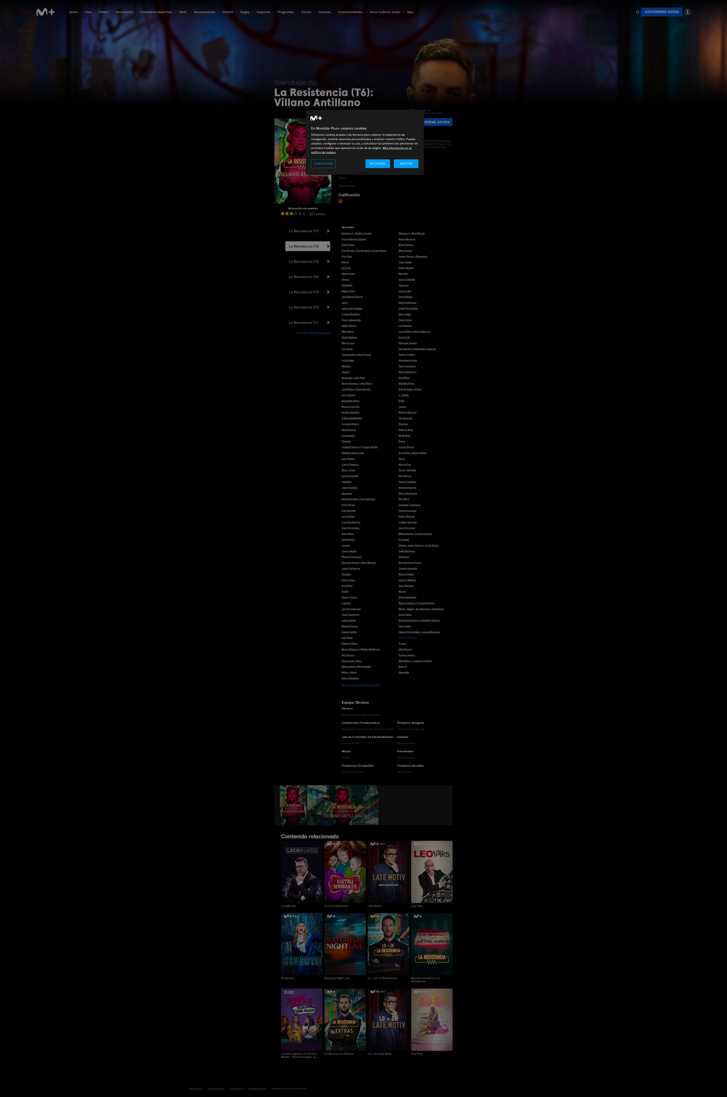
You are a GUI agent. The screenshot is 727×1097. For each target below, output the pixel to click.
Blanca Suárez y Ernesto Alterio (417, 603)
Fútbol (104, 12)
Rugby (244, 12)
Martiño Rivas (406, 383)
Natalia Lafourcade (353, 452)
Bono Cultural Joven (385, 12)
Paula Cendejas (407, 481)
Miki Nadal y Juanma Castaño (415, 660)
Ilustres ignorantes (336, 906)
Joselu (402, 406)
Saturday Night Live (337, 978)
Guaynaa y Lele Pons (353, 377)
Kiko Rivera (405, 475)
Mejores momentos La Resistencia (425, 980)
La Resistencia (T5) (304, 261)
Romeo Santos (407, 655)
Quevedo (347, 493)
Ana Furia (404, 337)
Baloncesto (124, 12)
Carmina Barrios (351, 522)
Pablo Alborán (407, 516)
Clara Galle (405, 262)
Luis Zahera (348, 458)
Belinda (346, 366)
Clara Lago (405, 291)
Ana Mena (404, 377)
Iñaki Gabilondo (407, 597)
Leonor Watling (407, 580)
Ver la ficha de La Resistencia (313, 332)
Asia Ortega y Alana (410, 389)
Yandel (345, 372)
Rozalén (346, 574)
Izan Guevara (406, 585)
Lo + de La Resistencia (382, 978)
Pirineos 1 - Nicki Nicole (412, 233)
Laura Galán (349, 620)
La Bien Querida (408, 522)
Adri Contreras (407, 366)
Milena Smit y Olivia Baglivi (356, 666)
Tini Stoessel (405, 418)
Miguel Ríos (348, 291)
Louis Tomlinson (351, 614)
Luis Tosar (347, 348)
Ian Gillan (347, 585)
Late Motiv (374, 906)
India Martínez (407, 551)
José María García (352, 296)
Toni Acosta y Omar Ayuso (356, 354)
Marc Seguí (405, 314)
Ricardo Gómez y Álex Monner (359, 562)
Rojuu (402, 441)
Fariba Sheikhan (351, 314)
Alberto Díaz (406, 429)
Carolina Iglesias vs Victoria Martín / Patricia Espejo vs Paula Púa (299, 1055)
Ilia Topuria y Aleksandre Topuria (417, 348)
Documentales (204, 12)
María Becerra (407, 239)
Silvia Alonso (349, 429)
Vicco (402, 458)
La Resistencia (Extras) (339, 1053)
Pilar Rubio (405, 626)
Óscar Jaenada (407, 470)
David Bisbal (405, 296)
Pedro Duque (406, 267)
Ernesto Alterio (350, 423)
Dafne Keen (348, 580)
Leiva (345, 302)
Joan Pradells (349, 487)
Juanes (346, 545)
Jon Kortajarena (351, 608)
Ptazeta (346, 441)
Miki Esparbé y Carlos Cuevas (415, 533)
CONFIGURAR (323, 163)
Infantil (228, 12)
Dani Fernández (351, 527)
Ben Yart (403, 273)
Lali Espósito (349, 510)
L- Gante (404, 395)
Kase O (403, 666)
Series (73, 12)
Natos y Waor (349, 672)
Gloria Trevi (348, 273)
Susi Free (417, 1053)
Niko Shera (348, 331)
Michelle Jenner (408, 343)
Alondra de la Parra (410, 562)
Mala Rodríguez (407, 302)
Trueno (403, 643)
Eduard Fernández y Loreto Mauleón (419, 632)
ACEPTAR (406, 163)
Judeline (347, 481)
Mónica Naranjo (408, 412)
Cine (88, 12)
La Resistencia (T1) (303, 322)
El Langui (404, 539)
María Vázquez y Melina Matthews (361, 649)
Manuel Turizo (350, 626)
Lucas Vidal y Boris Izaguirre (414, 331)
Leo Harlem (348, 516)
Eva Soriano (348, 435)
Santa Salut (405, 614)
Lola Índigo (348, 360)
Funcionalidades (350, 12)
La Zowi (346, 267)
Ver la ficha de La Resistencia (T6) (361, 684)
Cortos (306, 12)
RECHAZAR (377, 163)
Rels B (345, 262)
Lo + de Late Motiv (380, 1053)
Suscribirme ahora (662, 12)
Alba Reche (405, 649)
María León (348, 343)
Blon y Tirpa (348, 470)
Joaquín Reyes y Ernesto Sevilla (360, 447)
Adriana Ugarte (407, 487)
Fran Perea (348, 504)
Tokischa (403, 285)
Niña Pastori (405, 250)
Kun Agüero (348, 395)
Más (410, 12)
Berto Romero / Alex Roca (357, 383)
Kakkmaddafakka (352, 418)
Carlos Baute (349, 551)
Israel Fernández (408, 308)
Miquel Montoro (408, 372)
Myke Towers (406, 244)
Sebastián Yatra (350, 400)
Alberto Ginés (350, 643)
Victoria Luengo (407, 510)
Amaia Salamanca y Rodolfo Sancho (419, 620)
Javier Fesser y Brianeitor (413, 256)
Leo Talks (417, 906)
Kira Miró (404, 499)
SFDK (402, 400)
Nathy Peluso (349, 325)
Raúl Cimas (348, 244)
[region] (365, 142)
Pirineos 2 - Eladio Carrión (357, 233)
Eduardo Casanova (409, 504)
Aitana (345, 279)
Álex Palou (348, 533)
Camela (346, 603)
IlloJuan (403, 423)
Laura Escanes (407, 527)
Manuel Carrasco (352, 556)
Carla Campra (350, 464)
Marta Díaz (405, 464)
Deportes (263, 12)
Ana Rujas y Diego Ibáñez (413, 452)
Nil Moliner (405, 435)
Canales (325, 12)
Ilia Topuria (348, 655)
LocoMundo (288, 906)
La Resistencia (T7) (304, 231)
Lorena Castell (350, 475)
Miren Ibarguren (408, 493)
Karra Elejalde (407, 279)
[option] (293, 805)
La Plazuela (405, 325)
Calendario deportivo (156, 12)
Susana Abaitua (350, 412)
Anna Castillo (349, 632)
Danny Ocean (349, 597)
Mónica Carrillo (351, 406)
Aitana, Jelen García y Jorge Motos (419, 545)
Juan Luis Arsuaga (352, 308)
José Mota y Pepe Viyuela (356, 389)
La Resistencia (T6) (304, 246)
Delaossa (404, 556)
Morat (402, 591)
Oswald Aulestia (408, 568)
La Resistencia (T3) (304, 292)
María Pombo (406, 574)
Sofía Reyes (348, 539)
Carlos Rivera (406, 447)
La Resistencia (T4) (304, 277)
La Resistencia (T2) (304, 307)
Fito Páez (347, 256)
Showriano (288, 978)
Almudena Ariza (408, 360)
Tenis (182, 12)
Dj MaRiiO (347, 285)
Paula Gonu (405, 320)
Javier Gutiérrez (351, 568)
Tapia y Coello (407, 354)
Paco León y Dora (352, 660)
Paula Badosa (349, 337)
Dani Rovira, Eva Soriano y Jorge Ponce (364, 250)
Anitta (345, 591)
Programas (286, 12)
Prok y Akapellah (351, 320)
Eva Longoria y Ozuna (354, 239)
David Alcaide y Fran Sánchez (358, 499)
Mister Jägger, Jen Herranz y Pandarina (421, 608)
